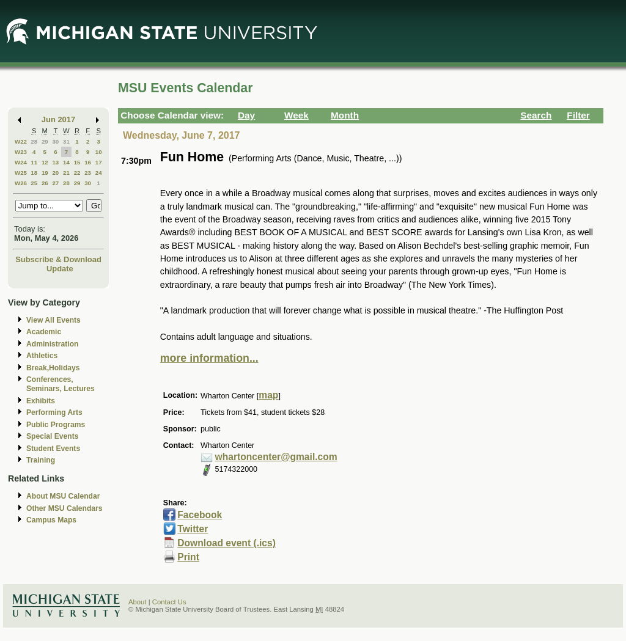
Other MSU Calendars (64, 508)
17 (98, 162)
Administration (52, 344)
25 (34, 183)
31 (66, 141)
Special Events (52, 436)
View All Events (53, 320)
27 (55, 183)
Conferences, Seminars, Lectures (60, 384)
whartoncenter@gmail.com (276, 457)
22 (77, 172)
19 (45, 172)
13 (55, 162)
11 (34, 162)
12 (45, 162)
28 (34, 141)
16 (87, 162)
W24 (21, 162)
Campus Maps (51, 520)
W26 (21, 183)
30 (55, 141)
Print (188, 557)
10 (98, 151)
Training (40, 460)
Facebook (199, 515)
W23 (21, 151)
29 (45, 141)
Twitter (192, 529)
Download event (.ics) (226, 543)
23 (87, 172)
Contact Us (169, 602)
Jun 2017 (58, 119)
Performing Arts (54, 412)
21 (66, 172)
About (137, 602)
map (268, 395)
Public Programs (55, 424)
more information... (209, 358)
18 (34, 172)
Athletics (41, 355)
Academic (43, 332)
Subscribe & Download (58, 259)
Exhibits (40, 401)
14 (66, 162)
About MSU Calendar (63, 496)
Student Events (53, 448)
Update (59, 268)
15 (77, 162)
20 (55, 172)
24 (98, 172)
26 (45, 183)
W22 (21, 141)
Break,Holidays (53, 368)
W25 (21, 172)
